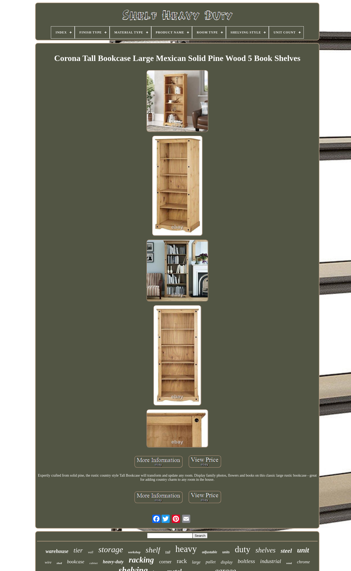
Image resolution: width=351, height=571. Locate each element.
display (227, 562)
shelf (153, 550)
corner (165, 561)
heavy (186, 549)
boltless (246, 561)
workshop (134, 552)
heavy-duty (113, 561)
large (196, 562)
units (226, 552)
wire (48, 562)
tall (167, 552)
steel (286, 550)
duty (242, 549)
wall (90, 552)
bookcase (75, 561)
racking (141, 559)
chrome (303, 561)
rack (182, 561)
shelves (265, 550)
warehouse (56, 551)
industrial (270, 561)
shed (59, 563)
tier (78, 550)
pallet (211, 561)
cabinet (93, 563)
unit (303, 550)
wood (289, 563)
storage (110, 549)
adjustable (209, 552)
